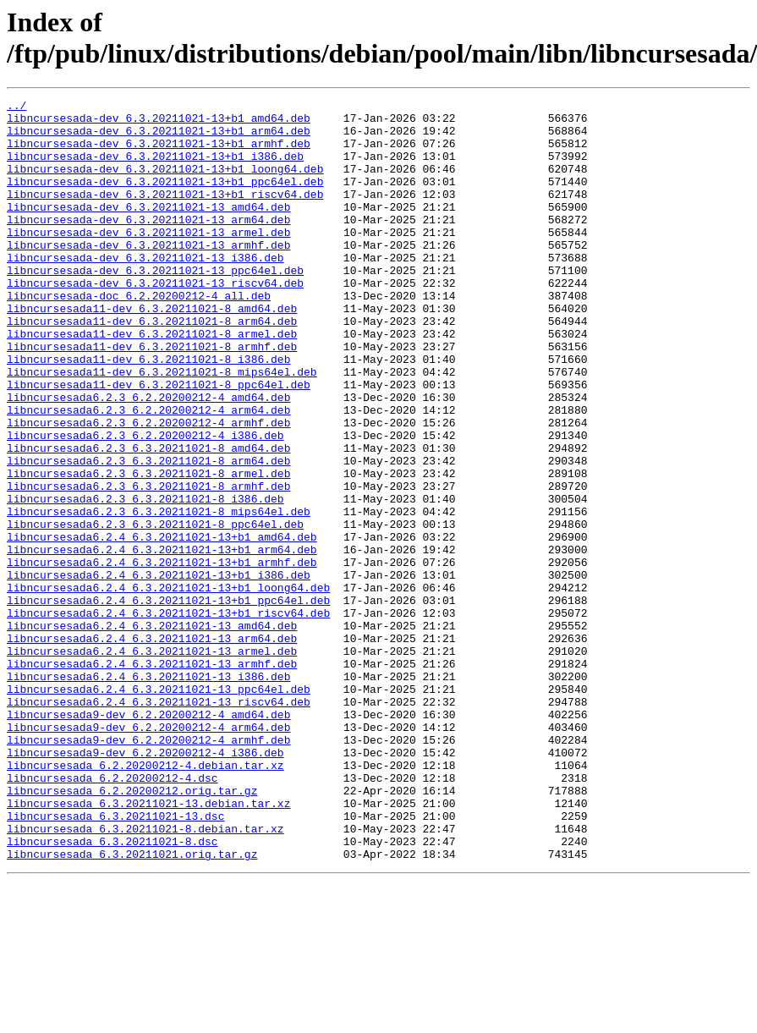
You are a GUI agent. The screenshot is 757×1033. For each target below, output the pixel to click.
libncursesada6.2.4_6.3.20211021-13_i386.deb (148, 792)
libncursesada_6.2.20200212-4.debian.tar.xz (145, 899)
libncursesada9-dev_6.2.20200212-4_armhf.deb (148, 868)
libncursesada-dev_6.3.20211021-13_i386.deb (145, 290)
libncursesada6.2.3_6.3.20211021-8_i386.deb (145, 579)
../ (16, 107)
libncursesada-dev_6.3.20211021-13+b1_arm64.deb (158, 138)
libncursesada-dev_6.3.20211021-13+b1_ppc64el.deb (165, 198)
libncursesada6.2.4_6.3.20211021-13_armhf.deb (152, 777)
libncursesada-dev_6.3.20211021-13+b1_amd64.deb (158, 122)
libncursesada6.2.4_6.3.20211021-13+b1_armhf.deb (162, 655)
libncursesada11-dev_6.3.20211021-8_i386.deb (148, 412)
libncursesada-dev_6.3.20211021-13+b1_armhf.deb (158, 153)
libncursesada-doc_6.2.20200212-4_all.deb (139, 335)
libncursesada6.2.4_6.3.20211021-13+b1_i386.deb (158, 671)
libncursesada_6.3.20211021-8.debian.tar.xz (145, 975)
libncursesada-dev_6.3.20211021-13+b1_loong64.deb (165, 183)
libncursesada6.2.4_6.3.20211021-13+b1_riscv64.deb (168, 716)
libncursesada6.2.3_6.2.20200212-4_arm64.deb (148, 473)
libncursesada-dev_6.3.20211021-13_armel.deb (148, 259)
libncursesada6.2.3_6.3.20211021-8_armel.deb (148, 549)
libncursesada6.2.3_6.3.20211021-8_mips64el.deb (158, 594)
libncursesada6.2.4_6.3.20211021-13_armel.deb (152, 762)
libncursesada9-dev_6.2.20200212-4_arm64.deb (148, 853)
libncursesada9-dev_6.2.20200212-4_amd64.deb (148, 838)
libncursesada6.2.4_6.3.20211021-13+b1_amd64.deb (162, 625)
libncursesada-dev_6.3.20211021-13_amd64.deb (148, 229)
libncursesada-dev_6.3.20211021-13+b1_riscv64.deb (165, 214)
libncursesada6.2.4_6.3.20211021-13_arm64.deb (152, 747)
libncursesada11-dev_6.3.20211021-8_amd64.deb (152, 351)
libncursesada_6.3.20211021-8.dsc (112, 990)
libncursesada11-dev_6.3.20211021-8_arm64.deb (152, 366)
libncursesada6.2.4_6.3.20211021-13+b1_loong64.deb (168, 686)
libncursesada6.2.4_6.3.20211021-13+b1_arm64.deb (162, 640)
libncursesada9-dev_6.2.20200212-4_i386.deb (145, 884)
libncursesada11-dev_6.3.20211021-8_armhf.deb (152, 396)
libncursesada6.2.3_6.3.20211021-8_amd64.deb (148, 518)
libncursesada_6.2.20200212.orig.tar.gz (132, 929)
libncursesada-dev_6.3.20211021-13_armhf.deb (148, 275)
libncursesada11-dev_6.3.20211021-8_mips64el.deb (162, 427)
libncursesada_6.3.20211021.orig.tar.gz (132, 1006)
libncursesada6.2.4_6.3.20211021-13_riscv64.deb (158, 823)
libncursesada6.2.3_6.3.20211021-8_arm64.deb (148, 533)
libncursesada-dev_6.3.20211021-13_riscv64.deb (155, 320)
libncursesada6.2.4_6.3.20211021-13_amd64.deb (152, 731)
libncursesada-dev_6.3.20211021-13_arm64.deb (148, 244)
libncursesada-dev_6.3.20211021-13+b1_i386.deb (155, 168)
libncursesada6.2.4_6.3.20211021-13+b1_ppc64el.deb (168, 701)
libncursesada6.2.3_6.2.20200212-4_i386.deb (145, 503)
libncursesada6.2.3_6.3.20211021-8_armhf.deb (148, 564)
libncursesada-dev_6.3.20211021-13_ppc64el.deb (155, 305)
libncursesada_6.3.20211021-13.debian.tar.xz (148, 945)
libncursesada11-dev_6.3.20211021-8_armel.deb (152, 381)
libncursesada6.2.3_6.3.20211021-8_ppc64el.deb (155, 610)
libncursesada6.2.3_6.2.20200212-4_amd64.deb (148, 457)
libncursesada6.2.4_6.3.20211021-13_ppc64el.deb (158, 808)
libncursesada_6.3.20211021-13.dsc (115, 960)
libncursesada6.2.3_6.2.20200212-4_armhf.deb (148, 488)
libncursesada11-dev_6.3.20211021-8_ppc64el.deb (158, 442)
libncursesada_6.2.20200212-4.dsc (112, 914)
